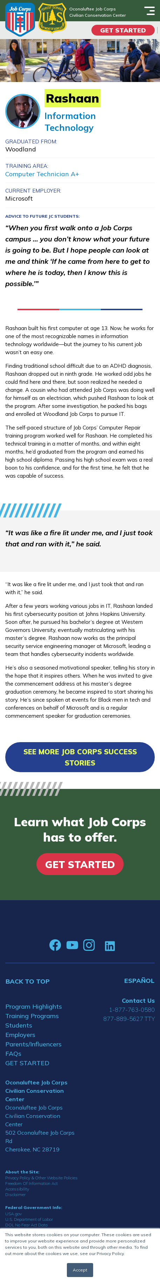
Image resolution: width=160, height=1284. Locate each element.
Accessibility (17, 1189)
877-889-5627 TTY (129, 1018)
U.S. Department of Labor (29, 1219)
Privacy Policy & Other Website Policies (41, 1177)
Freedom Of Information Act (31, 1183)
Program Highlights (33, 1006)
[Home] (20, 20)
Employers (20, 1035)
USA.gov (13, 1213)
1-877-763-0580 (132, 1009)
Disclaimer (15, 1194)
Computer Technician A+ (42, 174)
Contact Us (138, 1000)
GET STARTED (27, 1063)
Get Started (123, 30)
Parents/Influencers (33, 1044)
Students (18, 1025)
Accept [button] (80, 1269)
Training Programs (32, 1016)
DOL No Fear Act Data (26, 1224)
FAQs (13, 1054)
